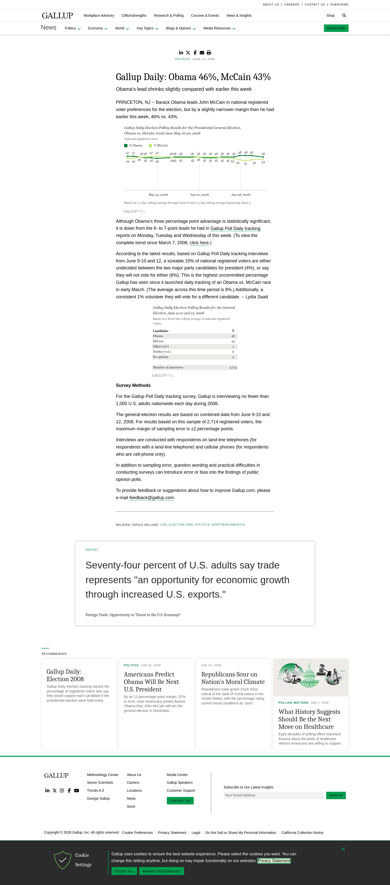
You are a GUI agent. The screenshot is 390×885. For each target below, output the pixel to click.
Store (131, 806)
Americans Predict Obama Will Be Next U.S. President (151, 681)
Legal (196, 832)
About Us (134, 774)
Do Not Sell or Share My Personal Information (240, 832)
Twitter (54, 790)
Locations (134, 790)
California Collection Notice (302, 832)
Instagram (62, 790)
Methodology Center (102, 774)
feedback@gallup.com (151, 497)
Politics (202, 524)
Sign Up (336, 795)
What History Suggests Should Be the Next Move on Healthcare (309, 719)
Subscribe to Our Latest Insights (248, 787)
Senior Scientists (100, 782)
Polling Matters (294, 702)
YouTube (76, 790)
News (131, 798)
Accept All (124, 871)
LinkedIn (47, 790)
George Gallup (98, 798)
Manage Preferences (161, 871)
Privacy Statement (172, 832)
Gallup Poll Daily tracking (235, 228)
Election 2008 (181, 524)
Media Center (177, 774)
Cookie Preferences (137, 832)
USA (163, 524)
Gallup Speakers (180, 782)
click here (199, 242)
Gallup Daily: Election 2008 (65, 675)
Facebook (69, 790)
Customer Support (181, 790)
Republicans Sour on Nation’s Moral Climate (233, 678)
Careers (133, 782)
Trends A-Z (95, 790)
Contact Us (180, 800)
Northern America (228, 524)
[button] (99, 15)
